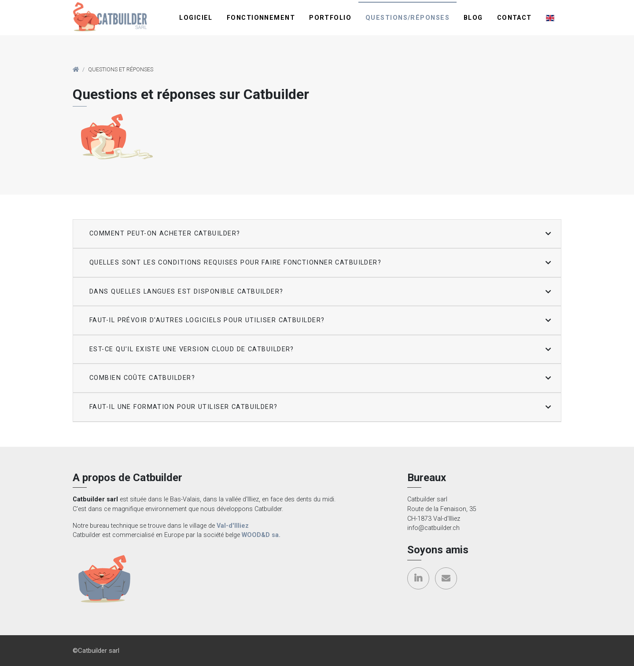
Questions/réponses (407, 18)
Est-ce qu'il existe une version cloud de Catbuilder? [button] (191, 349)
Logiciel (196, 18)
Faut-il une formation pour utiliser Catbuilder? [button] (183, 407)
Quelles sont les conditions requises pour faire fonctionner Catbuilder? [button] (235, 262)
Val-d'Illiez (233, 526)
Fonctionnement (261, 18)
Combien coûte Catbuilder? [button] (142, 378)
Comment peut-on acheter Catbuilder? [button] (164, 233)
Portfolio (330, 18)
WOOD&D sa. (261, 535)
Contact (514, 18)
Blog (473, 18)
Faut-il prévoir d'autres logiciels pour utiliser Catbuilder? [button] (206, 320)
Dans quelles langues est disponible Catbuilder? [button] (186, 291)
